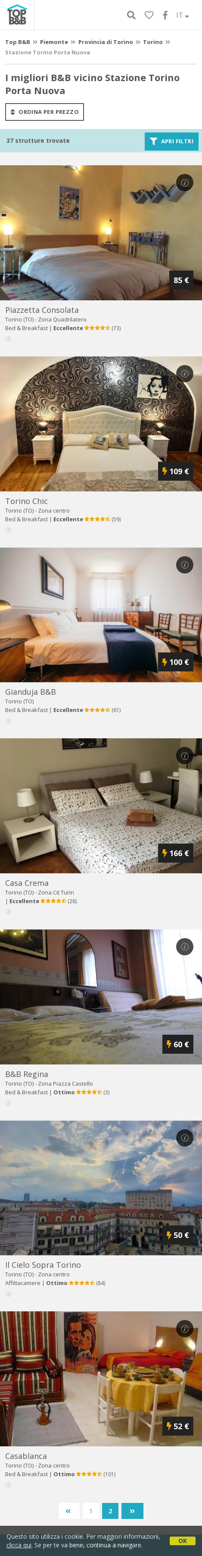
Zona (62, 319)
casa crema (27, 883)
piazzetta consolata (42, 310)
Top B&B (17, 42)
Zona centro (54, 510)
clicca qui (18, 1545)
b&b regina (26, 1074)
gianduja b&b (30, 692)
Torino (153, 42)
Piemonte (54, 42)
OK (182, 1541)
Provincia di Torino (105, 42)
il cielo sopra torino (43, 1265)
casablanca (26, 1456)
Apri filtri (171, 141)
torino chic (26, 501)
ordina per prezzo (44, 112)
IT (182, 15)
